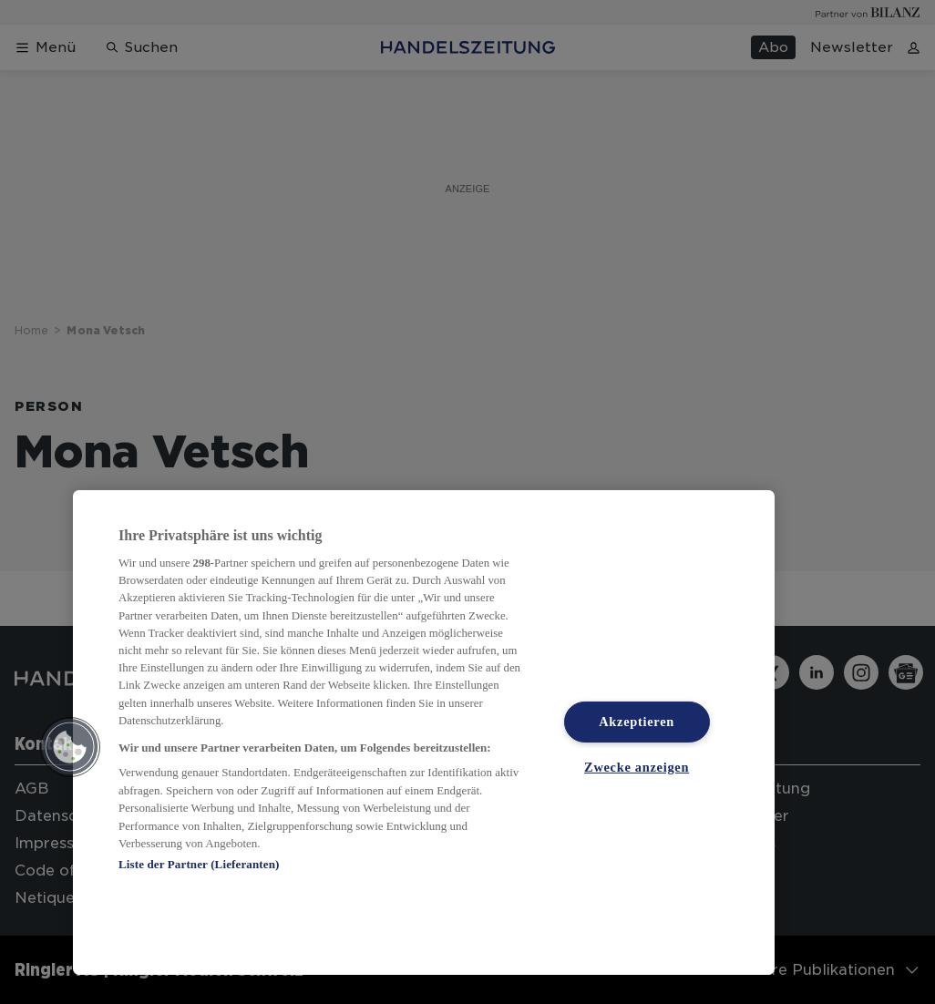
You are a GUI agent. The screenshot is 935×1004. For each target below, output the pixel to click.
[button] (70, 747)
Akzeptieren (636, 721)
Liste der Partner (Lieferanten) (198, 864)
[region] (424, 732)
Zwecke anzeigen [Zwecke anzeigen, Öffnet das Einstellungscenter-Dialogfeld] (636, 767)
